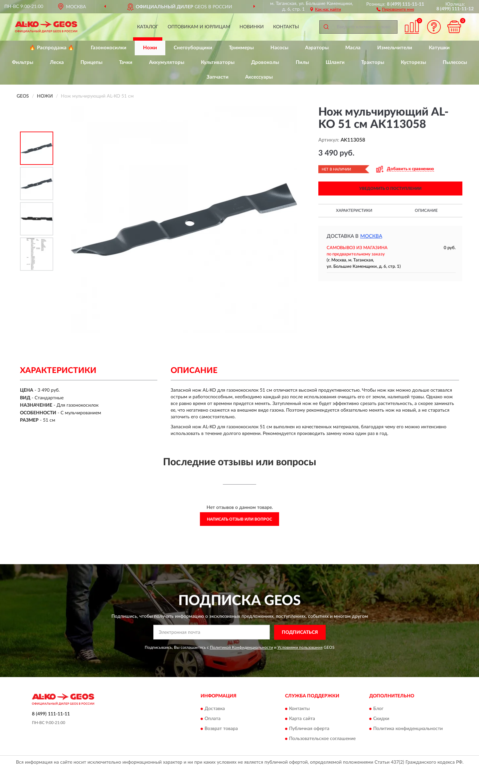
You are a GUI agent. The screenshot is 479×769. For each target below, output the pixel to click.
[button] (395, 9)
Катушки (439, 47)
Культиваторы (218, 62)
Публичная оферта (309, 729)
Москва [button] (371, 236)
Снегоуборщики (193, 47)
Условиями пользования (300, 647)
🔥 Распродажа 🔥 (51, 47)
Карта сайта (302, 719)
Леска (57, 62)
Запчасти (218, 77)
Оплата (213, 719)
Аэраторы (317, 47)
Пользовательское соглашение (322, 739)
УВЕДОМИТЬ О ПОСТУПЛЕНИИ (390, 189)
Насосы (279, 47)
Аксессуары (259, 77)
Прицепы (91, 62)
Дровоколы (265, 62)
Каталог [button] (147, 27)
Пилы (302, 62)
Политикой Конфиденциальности (241, 647)
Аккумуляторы (166, 62)
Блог (378, 709)
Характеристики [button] (354, 210)
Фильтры (22, 62)
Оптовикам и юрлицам (199, 27)
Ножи (150, 47)
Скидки (381, 719)
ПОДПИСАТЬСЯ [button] (300, 632)
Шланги (335, 62)
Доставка (215, 709)
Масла (353, 47)
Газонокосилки (108, 47)
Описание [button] (426, 210)
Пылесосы (455, 62)
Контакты (286, 27)
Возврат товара (221, 729)
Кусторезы (413, 62)
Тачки (125, 62)
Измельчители (394, 47)
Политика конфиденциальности (408, 729)
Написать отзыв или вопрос (239, 519)
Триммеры (241, 47)
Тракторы (372, 62)
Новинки (252, 27)
